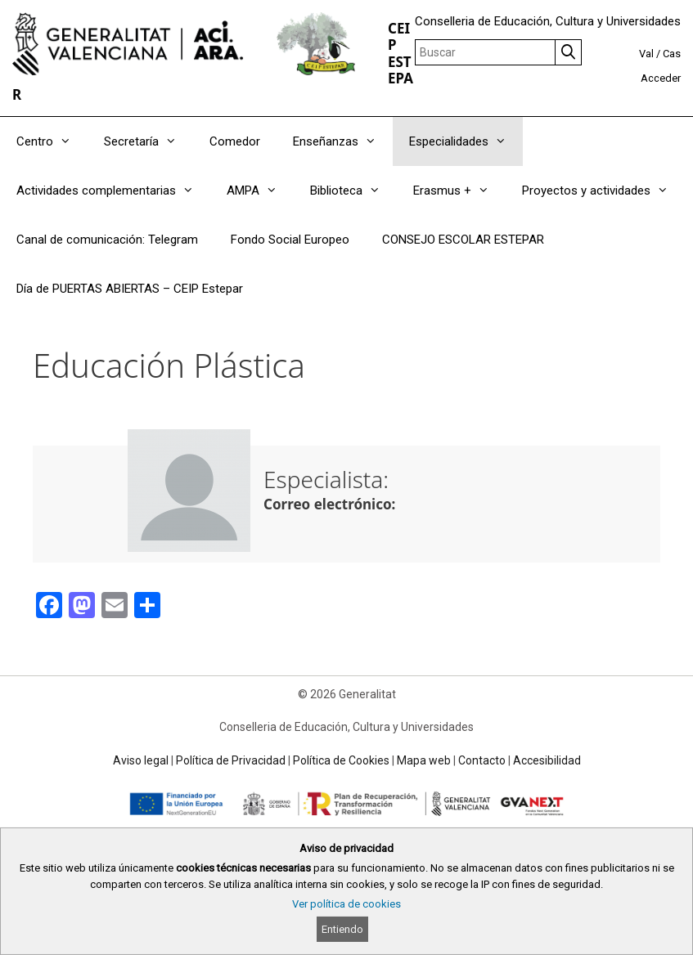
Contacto (482, 760)
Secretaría (148, 141)
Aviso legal (141, 760)
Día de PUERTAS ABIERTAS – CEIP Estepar (129, 288)
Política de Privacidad (231, 760)
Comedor (234, 141)
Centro (52, 141)
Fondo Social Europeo (290, 239)
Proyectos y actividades (603, 190)
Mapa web (424, 760)
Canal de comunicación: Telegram (107, 239)
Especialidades (466, 141)
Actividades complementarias (113, 190)
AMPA (260, 190)
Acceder (661, 78)
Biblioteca (353, 190)
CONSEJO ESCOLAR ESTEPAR (463, 239)
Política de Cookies (341, 760)
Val (646, 53)
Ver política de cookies (346, 904)
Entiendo (342, 929)
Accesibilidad (547, 760)
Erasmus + (459, 190)
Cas (672, 53)
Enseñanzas (343, 141)
